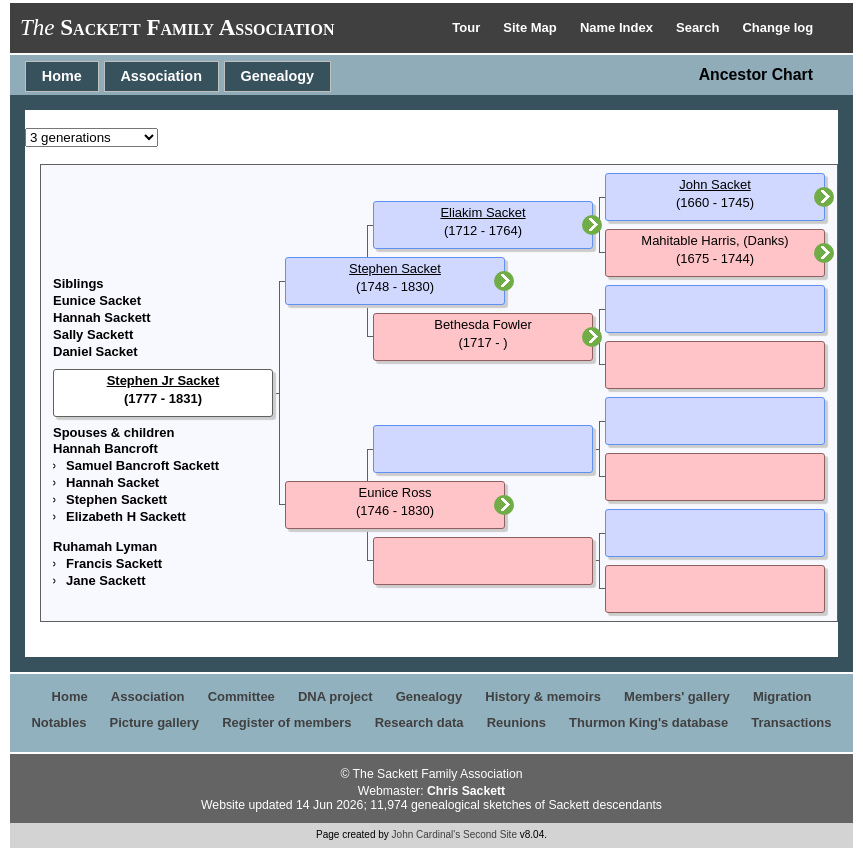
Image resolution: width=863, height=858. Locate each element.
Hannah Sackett (102, 317)
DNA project (335, 696)
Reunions (516, 722)
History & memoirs (543, 696)
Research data (419, 722)
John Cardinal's (426, 834)
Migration (782, 696)
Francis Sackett (114, 563)
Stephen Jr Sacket (163, 380)
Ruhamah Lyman (105, 546)
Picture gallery (155, 722)
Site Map (531, 27)
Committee (241, 696)
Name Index (618, 27)
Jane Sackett (106, 580)
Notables (58, 722)
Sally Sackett (93, 334)
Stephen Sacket (395, 268)
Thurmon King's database (648, 722)
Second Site (490, 834)
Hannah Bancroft (105, 448)
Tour (468, 27)
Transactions (791, 722)
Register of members (286, 722)
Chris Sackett (466, 791)
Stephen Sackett (116, 499)
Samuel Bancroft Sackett (142, 465)
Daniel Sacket (95, 351)
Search (699, 27)
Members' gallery (677, 696)
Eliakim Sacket (482, 212)
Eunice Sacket (97, 300)
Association (161, 76)
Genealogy (278, 76)
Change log (777, 27)
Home (62, 76)
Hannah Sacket (112, 482)
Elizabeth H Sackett (126, 516)
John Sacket (715, 184)
